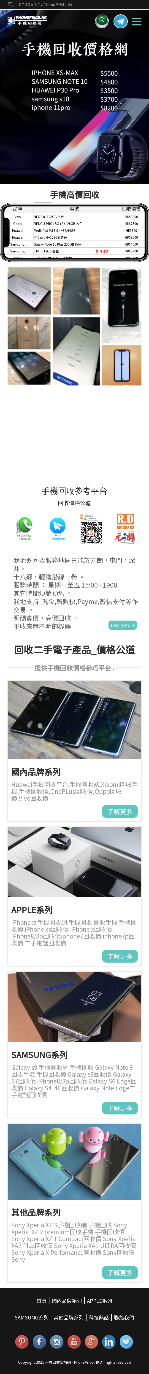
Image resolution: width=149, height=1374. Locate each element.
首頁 (42, 1300)
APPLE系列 (99, 1300)
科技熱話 (99, 1317)
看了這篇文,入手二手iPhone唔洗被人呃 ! (45, 4)
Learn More (123, 625)
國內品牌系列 (67, 1300)
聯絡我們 (124, 1317)
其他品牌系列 (69, 1317)
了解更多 (120, 811)
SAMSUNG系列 (32, 1317)
